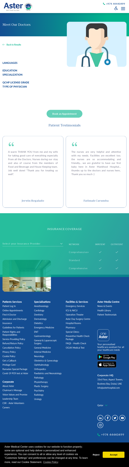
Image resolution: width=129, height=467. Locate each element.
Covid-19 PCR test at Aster (15, 373)
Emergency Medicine (44, 327)
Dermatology (40, 319)
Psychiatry (39, 390)
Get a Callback (9, 360)
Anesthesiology (41, 306)
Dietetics (38, 323)
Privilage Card (8, 364)
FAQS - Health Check (76, 343)
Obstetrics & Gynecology (46, 360)
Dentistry (38, 314)
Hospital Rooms (73, 323)
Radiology (38, 394)
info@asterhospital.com (108, 387)
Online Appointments (12, 310)
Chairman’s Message (12, 390)
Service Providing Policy (13, 339)
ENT (36, 332)
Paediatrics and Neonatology (48, 373)
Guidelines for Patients (13, 327)
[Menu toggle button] (123, 8)
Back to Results (14, 44)
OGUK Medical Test (75, 347)
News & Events (104, 306)
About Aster (8, 386)
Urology (38, 399)
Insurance (7, 323)
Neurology (39, 356)
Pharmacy (70, 327)
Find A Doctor (9, 314)
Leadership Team (10, 398)
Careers (6, 407)
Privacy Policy (9, 352)
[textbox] (23, 259)
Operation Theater (75, 314)
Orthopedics (40, 369)
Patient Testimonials (107, 314)
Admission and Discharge (14, 319)
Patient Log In (9, 306)
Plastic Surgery (41, 386)
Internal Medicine (42, 352)
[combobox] (32, 259)
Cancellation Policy (11, 347)
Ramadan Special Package (14, 369)
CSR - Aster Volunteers (13, 403)
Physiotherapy (41, 382)
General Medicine (42, 347)
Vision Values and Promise (14, 394)
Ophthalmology (41, 364)
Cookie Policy (8, 356)
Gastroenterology (42, 336)
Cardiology (39, 310)
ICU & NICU (71, 310)
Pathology (39, 377)
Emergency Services (75, 306)
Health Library (104, 310)
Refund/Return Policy (12, 343)
